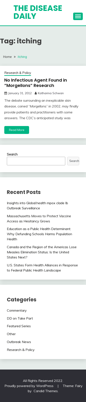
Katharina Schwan (51, 93)
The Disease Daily (37, 12)
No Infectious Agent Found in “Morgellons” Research (35, 82)
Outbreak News (19, 342)
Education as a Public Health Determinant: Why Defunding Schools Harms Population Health (39, 234)
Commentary (17, 310)
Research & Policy (17, 73)
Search (12, 154)
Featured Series (19, 326)
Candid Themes (46, 391)
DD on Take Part (20, 318)
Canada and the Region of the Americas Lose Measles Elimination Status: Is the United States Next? (42, 252)
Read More (16, 130)
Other (11, 334)
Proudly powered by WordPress (29, 386)
